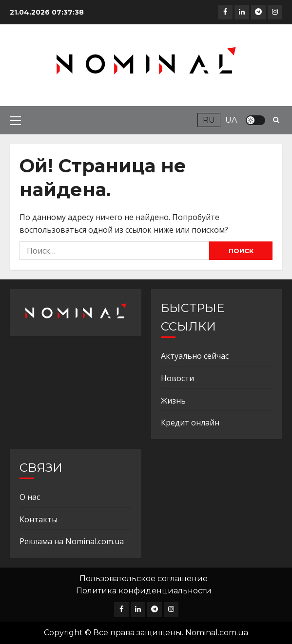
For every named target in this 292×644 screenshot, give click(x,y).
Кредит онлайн (190, 422)
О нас (29, 497)
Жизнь (173, 400)
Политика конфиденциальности (144, 590)
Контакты (38, 519)
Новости (177, 378)
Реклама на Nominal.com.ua (71, 541)
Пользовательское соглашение (143, 578)
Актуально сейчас (195, 355)
